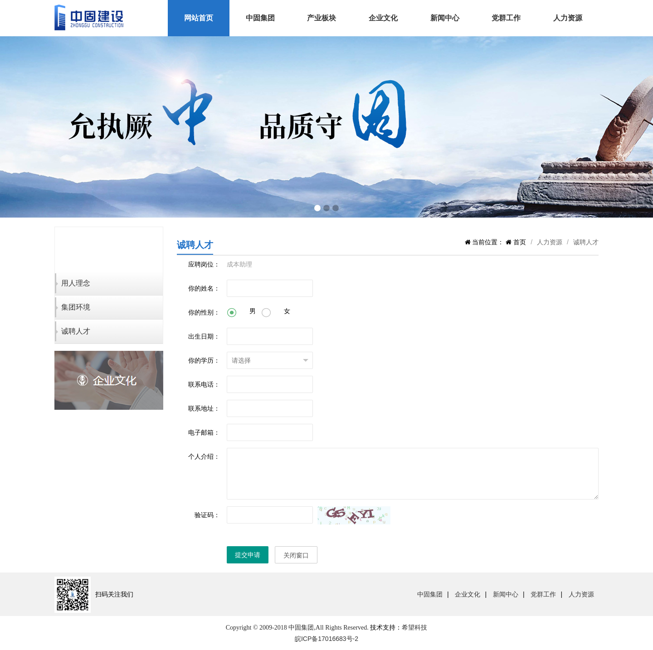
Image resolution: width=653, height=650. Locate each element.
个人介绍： (204, 456)
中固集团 (260, 18)
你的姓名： (204, 288)
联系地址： (204, 408)
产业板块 (321, 18)
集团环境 (75, 307)
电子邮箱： (204, 432)
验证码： (207, 515)
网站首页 (198, 18)
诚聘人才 (75, 331)
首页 (519, 242)
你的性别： (204, 312)
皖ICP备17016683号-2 (326, 638)
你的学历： (204, 360)
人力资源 (567, 18)
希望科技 (414, 627)
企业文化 (383, 18)
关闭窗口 (296, 555)
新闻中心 (444, 18)
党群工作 (506, 18)
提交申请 (247, 554)
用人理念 (75, 283)
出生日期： (204, 336)
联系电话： (204, 384)
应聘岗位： (204, 264)
